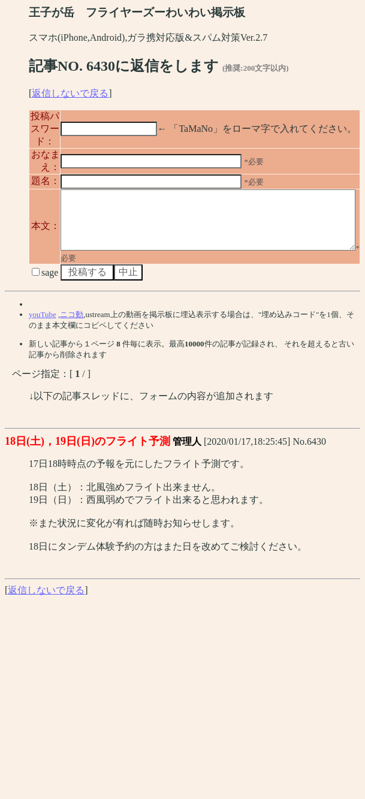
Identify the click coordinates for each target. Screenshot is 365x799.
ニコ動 (71, 364)
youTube (42, 364)
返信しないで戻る (70, 93)
